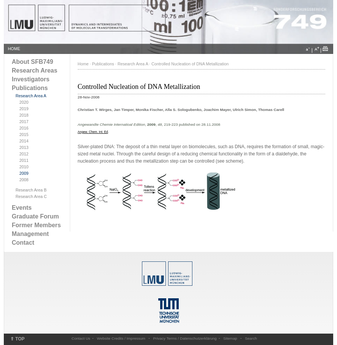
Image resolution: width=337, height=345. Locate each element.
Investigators (30, 79)
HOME (14, 48)
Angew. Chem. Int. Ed (93, 132)
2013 (23, 147)
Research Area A (31, 95)
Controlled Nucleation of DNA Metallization (189, 64)
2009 (23, 173)
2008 (23, 179)
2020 (23, 102)
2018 (23, 115)
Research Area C (31, 196)
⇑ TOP (17, 339)
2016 (23, 128)
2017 (23, 121)
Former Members (36, 225)
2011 (23, 160)
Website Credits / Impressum (121, 338)
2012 (23, 154)
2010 (23, 167)
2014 (23, 141)
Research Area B (31, 190)
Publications (30, 88)
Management (30, 234)
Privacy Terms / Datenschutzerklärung (184, 338)
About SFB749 (32, 62)
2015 (23, 134)
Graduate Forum (35, 216)
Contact (23, 242)
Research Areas (34, 70)
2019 (23, 108)
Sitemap (230, 338)
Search (251, 338)
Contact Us (81, 338)
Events (21, 207)
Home (83, 64)
